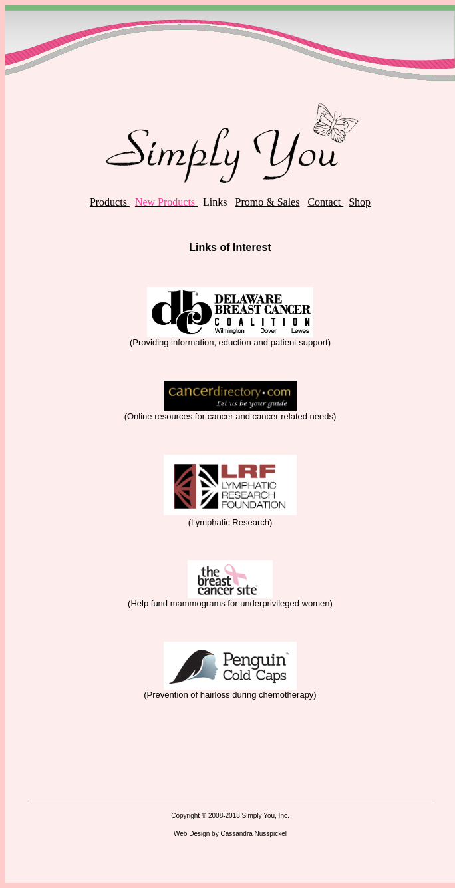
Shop (360, 202)
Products (110, 202)
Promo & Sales (267, 202)
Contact (325, 202)
